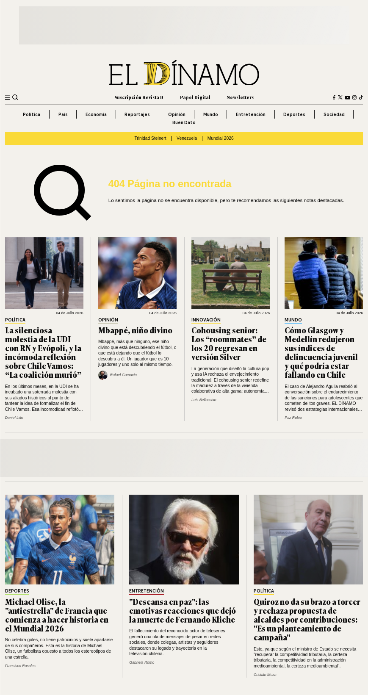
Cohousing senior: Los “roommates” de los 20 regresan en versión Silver (228, 343)
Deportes (294, 114)
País (63, 114)
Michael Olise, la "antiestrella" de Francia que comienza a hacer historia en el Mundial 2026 (56, 615)
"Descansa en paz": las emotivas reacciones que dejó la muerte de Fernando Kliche (182, 610)
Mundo (210, 114)
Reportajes (137, 114)
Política (31, 114)
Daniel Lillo (14, 417)
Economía (96, 114)
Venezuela (187, 138)
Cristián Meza (265, 675)
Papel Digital (195, 97)
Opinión (176, 114)
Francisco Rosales (20, 666)
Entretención (251, 114)
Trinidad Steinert (150, 138)
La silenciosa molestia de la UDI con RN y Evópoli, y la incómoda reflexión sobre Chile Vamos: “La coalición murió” (43, 352)
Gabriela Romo (141, 662)
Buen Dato (184, 122)
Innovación (206, 320)
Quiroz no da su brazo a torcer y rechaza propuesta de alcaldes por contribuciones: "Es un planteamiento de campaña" (307, 619)
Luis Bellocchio (203, 400)
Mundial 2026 (221, 138)
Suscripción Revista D (138, 97)
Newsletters (240, 97)
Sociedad (334, 114)
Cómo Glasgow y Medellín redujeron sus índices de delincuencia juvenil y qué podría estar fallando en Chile (321, 352)
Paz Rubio (293, 417)
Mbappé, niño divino (135, 329)
